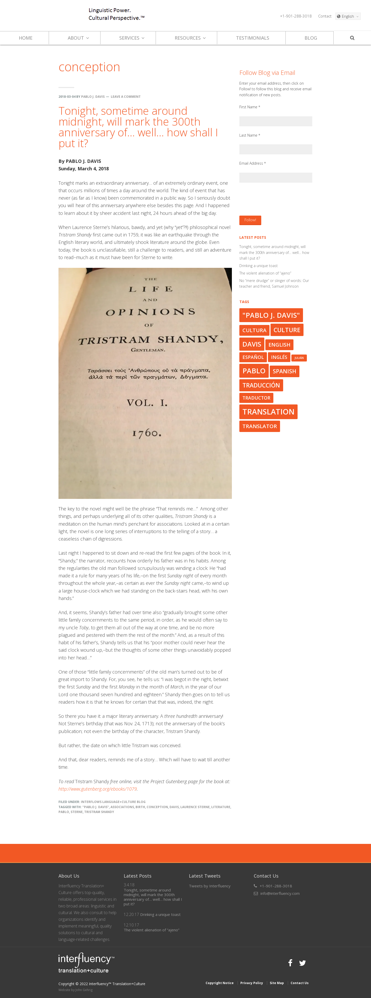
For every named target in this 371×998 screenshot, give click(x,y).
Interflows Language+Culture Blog (113, 802)
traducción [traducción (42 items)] (261, 385)
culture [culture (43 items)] (287, 330)
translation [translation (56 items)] (268, 412)
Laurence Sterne (195, 807)
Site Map (277, 983)
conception (157, 807)
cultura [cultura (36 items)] (254, 330)
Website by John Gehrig (75, 989)
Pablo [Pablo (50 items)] (254, 370)
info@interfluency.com (280, 893)
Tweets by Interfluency (210, 886)
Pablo (63, 812)
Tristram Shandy (99, 812)
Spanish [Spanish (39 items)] (284, 371)
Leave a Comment (126, 96)
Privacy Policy (251, 983)
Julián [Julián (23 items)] (299, 358)
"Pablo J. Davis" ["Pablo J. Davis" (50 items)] (271, 315)
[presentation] (278, 199)
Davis (174, 807)
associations (122, 807)
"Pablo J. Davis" (95, 807)
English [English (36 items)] (279, 344)
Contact (325, 16)
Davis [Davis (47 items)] (251, 344)
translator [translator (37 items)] (259, 426)
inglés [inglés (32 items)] (279, 357)
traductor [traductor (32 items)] (256, 398)
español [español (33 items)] (253, 357)
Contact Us (300, 983)
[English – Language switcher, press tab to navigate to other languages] (348, 16)
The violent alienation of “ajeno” (265, 273)
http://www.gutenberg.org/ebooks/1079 (97, 789)
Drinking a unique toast (258, 265)
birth (140, 807)
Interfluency (46, 15)
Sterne (77, 812)
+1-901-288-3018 (296, 16)
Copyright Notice (220, 983)
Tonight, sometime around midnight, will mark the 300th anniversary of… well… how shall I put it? (138, 126)
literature (220, 807)
